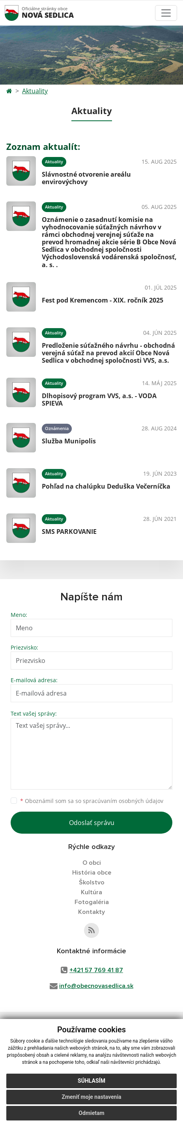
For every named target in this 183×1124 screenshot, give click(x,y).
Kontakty (91, 912)
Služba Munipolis (69, 441)
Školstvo (92, 882)
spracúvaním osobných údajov (123, 801)
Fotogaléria (92, 902)
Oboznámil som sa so (91, 801)
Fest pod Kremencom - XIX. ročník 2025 (102, 300)
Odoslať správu (91, 822)
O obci (91, 863)
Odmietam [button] (91, 1113)
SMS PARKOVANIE (69, 531)
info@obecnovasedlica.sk (96, 986)
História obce (91, 872)
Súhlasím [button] (91, 1081)
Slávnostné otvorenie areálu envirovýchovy (86, 178)
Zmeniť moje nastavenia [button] (91, 1097)
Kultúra (91, 892)
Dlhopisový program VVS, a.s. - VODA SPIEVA (99, 399)
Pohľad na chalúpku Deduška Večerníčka (106, 486)
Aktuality (35, 91)
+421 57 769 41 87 (96, 970)
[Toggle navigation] (166, 13)
